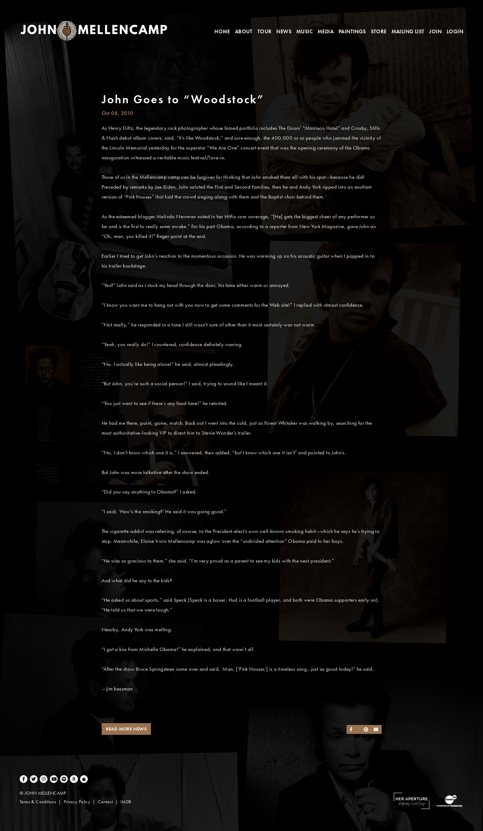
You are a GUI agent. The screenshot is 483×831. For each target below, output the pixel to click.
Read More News (126, 729)
